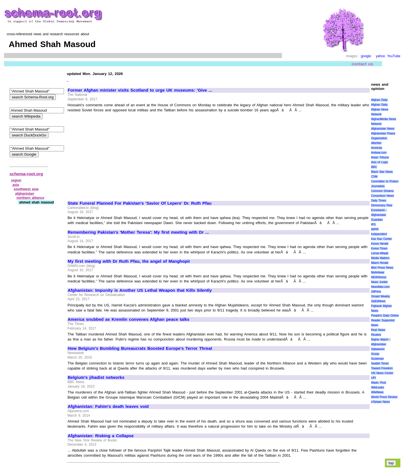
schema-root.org (26, 173)
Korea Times (379, 248)
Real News (378, 329)
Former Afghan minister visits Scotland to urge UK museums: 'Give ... (140, 90)
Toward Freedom (382, 368)
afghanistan (24, 194)
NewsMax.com (380, 286)
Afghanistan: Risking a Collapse (101, 436)
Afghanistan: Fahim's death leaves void (108, 406)
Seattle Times (380, 363)
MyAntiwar (377, 272)
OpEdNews (378, 301)
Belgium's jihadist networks (96, 377)
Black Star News (382, 171)
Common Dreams (382, 191)
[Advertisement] (115, 154)
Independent (379, 234)
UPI (373, 377)
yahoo (380, 56)
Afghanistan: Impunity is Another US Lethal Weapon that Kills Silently (140, 290)
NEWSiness (378, 277)
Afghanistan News (382, 128)
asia (15, 185)
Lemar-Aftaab (379, 253)
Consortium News (382, 195)
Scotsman (377, 358)
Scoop (375, 353)
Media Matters (380, 258)
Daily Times (378, 200)
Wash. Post (378, 382)
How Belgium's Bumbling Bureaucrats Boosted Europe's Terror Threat (140, 348)
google (366, 56)
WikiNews (377, 392)
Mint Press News (382, 267)
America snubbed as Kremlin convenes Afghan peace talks (128, 319)
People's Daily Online (385, 315)
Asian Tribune (380, 157)
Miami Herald (379, 262)
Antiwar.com (378, 152)
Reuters (376, 334)
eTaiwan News (380, 401)
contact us (362, 63)
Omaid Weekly (380, 296)
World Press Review (384, 397)
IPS (373, 224)
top (391, 463)
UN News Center (382, 373)
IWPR (374, 229)
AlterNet (376, 143)
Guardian (377, 219)
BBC (374, 167)
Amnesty (376, 147)
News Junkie (379, 282)
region (16, 180)
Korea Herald (379, 243)
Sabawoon (377, 349)
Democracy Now (381, 205)
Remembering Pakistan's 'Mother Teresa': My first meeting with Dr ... (138, 232)
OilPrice (376, 291)
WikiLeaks (377, 387)
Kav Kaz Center (381, 238)
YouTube (393, 56)
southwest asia (26, 189)
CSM (374, 176)
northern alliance (30, 198)
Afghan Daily (379, 99)
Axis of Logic (379, 162)
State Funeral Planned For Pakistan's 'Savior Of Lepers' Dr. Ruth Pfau (139, 203)
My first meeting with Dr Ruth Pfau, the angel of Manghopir (129, 261)
